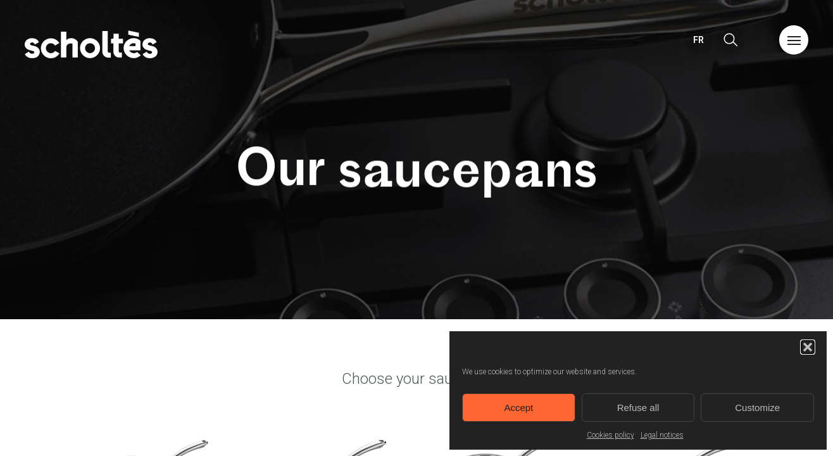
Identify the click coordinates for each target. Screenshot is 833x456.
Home (91, 44)
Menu (793, 39)
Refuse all (638, 407)
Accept (518, 407)
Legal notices (662, 435)
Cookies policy (610, 435)
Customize (757, 407)
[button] (807, 347)
